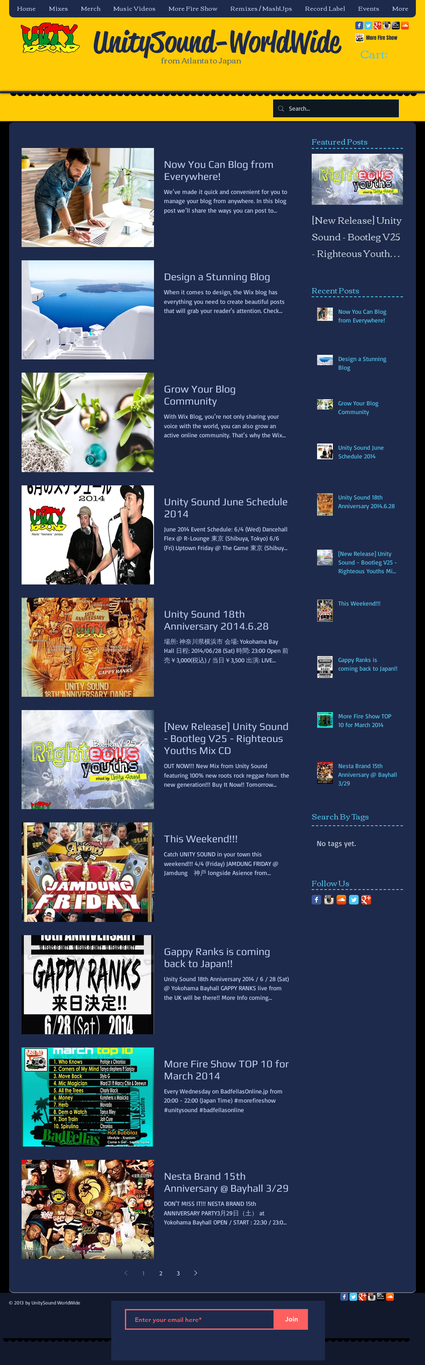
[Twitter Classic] (368, 25)
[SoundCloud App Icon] (405, 25)
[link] (381, 54)
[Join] (291, 1319)
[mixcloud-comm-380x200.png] (396, 25)
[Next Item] (389, 179)
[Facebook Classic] (359, 25)
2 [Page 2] (160, 1273)
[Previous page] (125, 1273)
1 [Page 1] (143, 1273)
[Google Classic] (377, 25)
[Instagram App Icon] (387, 25)
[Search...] (335, 108)
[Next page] (195, 1273)
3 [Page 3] (178, 1273)
